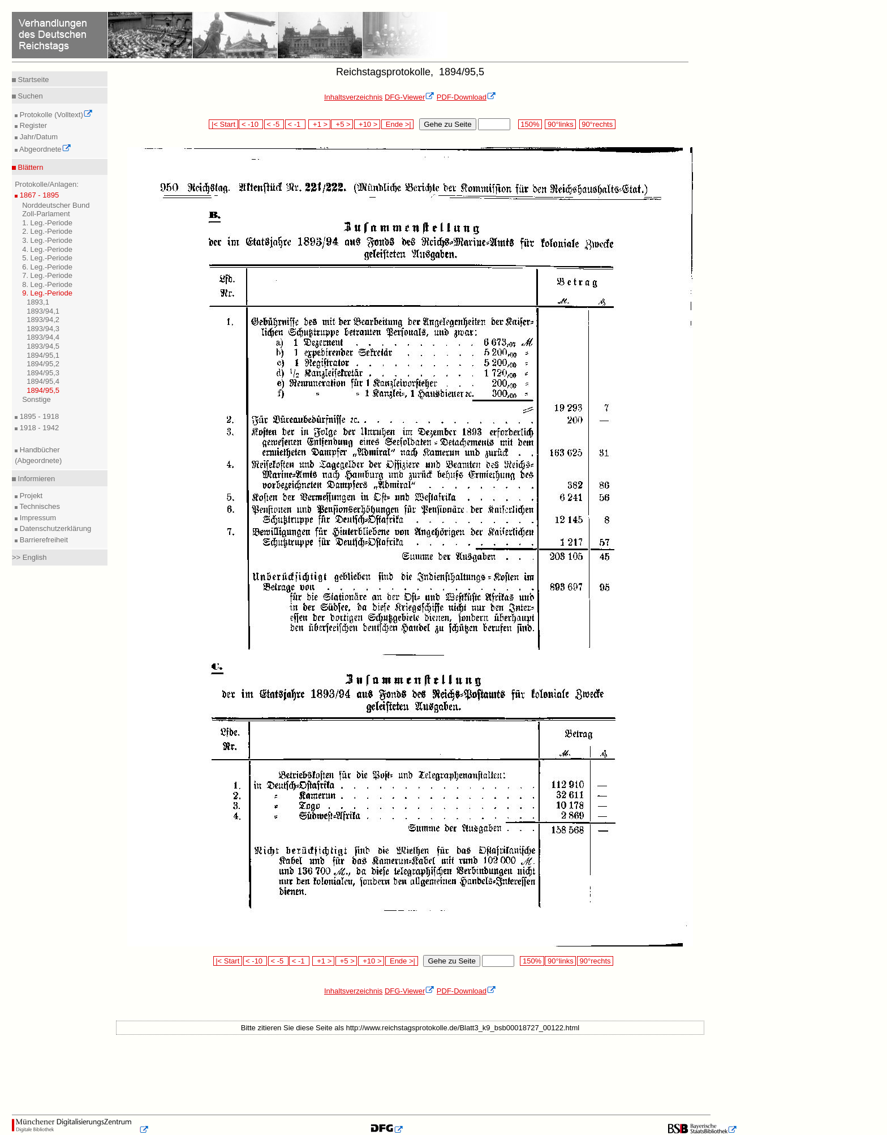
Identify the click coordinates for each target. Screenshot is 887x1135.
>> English (29, 557)
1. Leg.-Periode (47, 223)
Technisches (39, 506)
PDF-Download (466, 97)
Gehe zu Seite (447, 124)
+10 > (367, 124)
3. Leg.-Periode (47, 240)
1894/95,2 (43, 363)
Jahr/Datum (38, 136)
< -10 (250, 124)
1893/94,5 (43, 346)
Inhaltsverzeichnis (353, 97)
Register (32, 125)
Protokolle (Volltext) (55, 114)
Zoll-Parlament (46, 213)
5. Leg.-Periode (47, 258)
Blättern (29, 167)
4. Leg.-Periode (47, 249)
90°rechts (597, 124)
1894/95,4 (43, 381)
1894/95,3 (43, 373)
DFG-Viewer (409, 97)
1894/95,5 (43, 390)
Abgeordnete (44, 149)
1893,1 (38, 302)
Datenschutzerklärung (54, 528)
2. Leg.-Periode (47, 231)
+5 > (341, 124)
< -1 (295, 124)
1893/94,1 (43, 311)
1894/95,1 (43, 355)
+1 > (319, 124)
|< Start (223, 124)
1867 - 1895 (38, 195)
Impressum (37, 517)
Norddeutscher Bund (55, 205)
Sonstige (36, 399)
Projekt (30, 495)
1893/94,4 (43, 337)
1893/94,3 (43, 328)
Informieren (35, 478)
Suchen (29, 96)
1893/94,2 (43, 319)
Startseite (32, 79)
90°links (560, 124)
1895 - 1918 (38, 416)
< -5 (274, 124)
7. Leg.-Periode (47, 275)
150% (530, 124)
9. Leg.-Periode (47, 293)
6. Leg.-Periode (47, 267)
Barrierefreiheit (43, 540)
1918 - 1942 (38, 427)
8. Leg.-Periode (47, 284)
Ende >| (398, 124)
